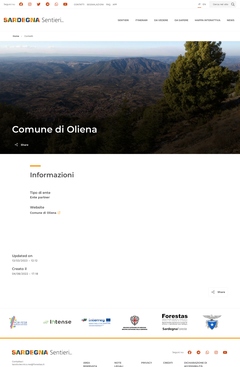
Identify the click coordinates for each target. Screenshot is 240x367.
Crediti (168, 362)
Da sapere (181, 20)
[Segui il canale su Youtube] (65, 4)
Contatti (79, 4)
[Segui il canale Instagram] (216, 352)
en (204, 4)
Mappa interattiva (207, 20)
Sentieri (123, 20)
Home (16, 36)
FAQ (108, 4)
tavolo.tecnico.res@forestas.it (28, 364)
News (230, 20)
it (199, 4)
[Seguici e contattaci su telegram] (47, 4)
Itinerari (141, 20)
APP (115, 4)
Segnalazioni (95, 4)
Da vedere (161, 20)
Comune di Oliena (45, 213)
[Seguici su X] (39, 4)
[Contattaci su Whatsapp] (56, 4)
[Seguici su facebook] (21, 4)
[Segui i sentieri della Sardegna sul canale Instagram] (30, 4)
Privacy (146, 362)
